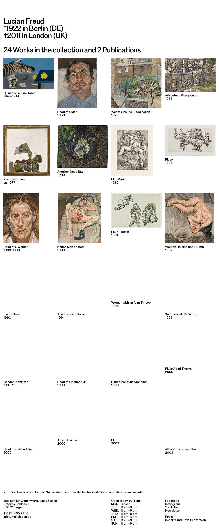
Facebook (172, 500)
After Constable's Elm (180, 449)
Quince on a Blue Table (19, 93)
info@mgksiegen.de (17, 516)
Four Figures (120, 232)
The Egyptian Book (70, 314)
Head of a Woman (15, 247)
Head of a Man (67, 112)
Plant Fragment (14, 179)
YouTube (171, 507)
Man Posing (119, 179)
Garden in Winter (15, 382)
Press (169, 516)
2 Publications (119, 50)
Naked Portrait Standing (129, 382)
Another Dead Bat (70, 171)
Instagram (172, 504)
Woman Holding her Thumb (184, 247)
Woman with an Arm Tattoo (131, 302)
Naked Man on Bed (70, 247)
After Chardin (67, 440)
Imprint (170, 520)
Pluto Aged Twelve (178, 368)
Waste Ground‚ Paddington (130, 112)
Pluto (169, 159)
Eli (112, 440)
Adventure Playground (181, 95)
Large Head (11, 314)
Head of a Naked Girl (71, 382)
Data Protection (194, 520)
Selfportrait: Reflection (181, 314)
